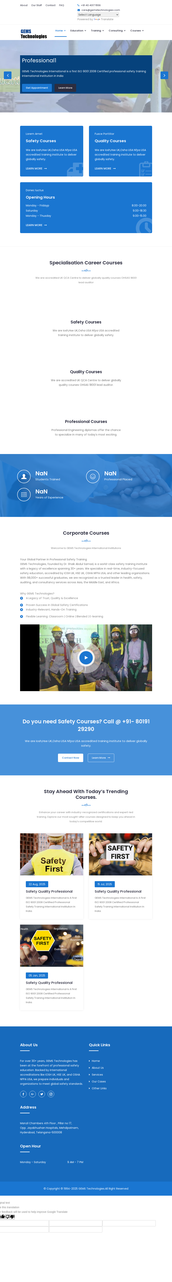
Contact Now (70, 758)
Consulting (117, 30)
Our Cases (97, 1081)
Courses (137, 30)
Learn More (65, 87)
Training (97, 30)
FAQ (61, 5)
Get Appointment (37, 87)
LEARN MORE (36, 168)
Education (78, 30)
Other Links (98, 1088)
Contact (50, 5)
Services (96, 1075)
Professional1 (39, 60)
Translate (103, 19)
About (24, 5)
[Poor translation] (10, 1216)
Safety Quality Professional (49, 891)
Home (60, 30)
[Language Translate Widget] (98, 14)
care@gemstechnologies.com (101, 10)
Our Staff (36, 5)
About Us (96, 1068)
